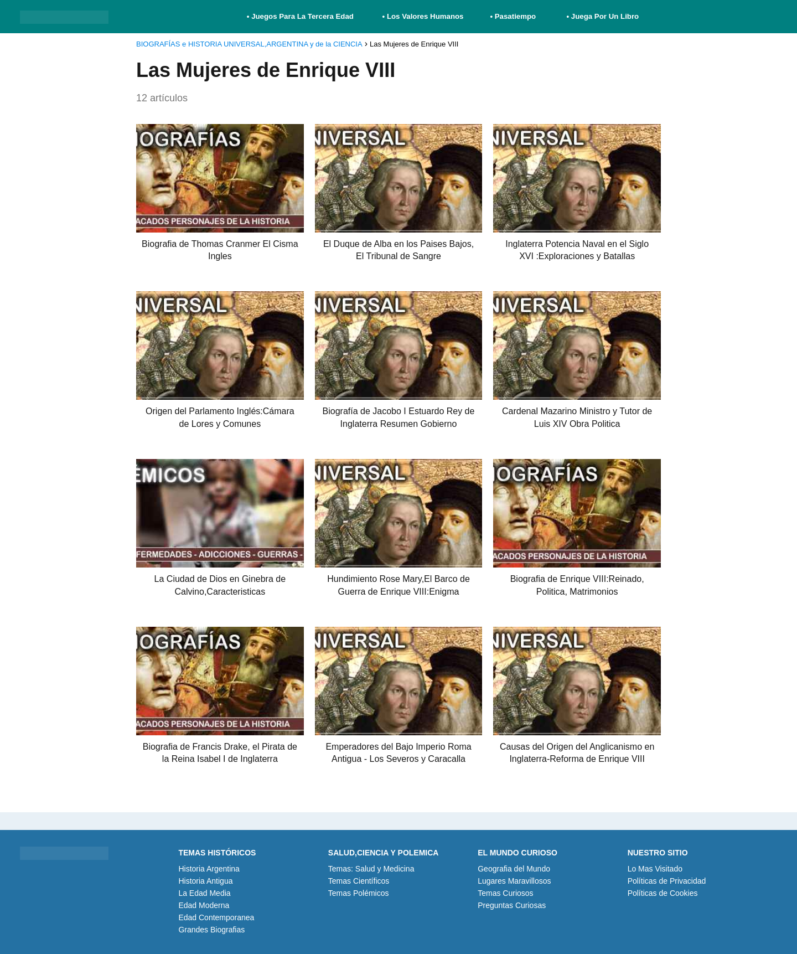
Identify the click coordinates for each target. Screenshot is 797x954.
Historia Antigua (205, 880)
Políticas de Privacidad (667, 880)
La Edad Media (204, 893)
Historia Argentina (209, 868)
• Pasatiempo (513, 16)
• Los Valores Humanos (423, 16)
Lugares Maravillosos (514, 880)
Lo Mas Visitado (655, 868)
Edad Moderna (203, 905)
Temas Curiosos (505, 893)
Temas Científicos (358, 880)
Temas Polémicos (358, 893)
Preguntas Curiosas (512, 905)
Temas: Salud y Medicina (371, 868)
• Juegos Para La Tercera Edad (301, 16)
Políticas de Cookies (663, 893)
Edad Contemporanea (216, 917)
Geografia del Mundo (514, 868)
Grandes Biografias (211, 929)
